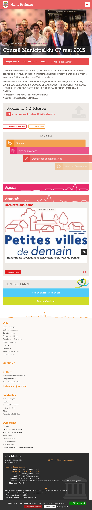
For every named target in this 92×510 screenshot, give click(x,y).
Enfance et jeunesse (15, 386)
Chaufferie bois (8, 354)
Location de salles (9, 438)
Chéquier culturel (9, 379)
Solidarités (9, 395)
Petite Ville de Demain (11, 351)
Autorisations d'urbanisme (12, 432)
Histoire (6, 345)
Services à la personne (11, 405)
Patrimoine (7, 348)
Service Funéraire (9, 442)
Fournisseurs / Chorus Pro (12, 339)
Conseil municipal (9, 327)
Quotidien (9, 363)
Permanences (8, 435)
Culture (7, 372)
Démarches (10, 422)
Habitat (5, 402)
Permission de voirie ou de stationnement (18, 448)
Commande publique (10, 336)
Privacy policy (62, 507)
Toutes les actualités (12, 272)
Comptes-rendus (9, 333)
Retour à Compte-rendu (15, 126)
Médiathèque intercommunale (14, 376)
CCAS (5, 411)
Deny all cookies (33, 507)
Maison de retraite (9, 408)
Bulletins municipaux (10, 330)
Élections (6, 426)
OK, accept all (78, 503)
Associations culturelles (11, 382)
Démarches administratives (13, 429)
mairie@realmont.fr (66, 460)
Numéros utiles (8, 445)
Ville (5, 323)
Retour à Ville (37, 126)
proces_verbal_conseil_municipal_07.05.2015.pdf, (30, 114)
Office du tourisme (9, 342)
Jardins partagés (9, 399)
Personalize (50, 507)
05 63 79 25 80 (53, 460)
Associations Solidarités (11, 414)
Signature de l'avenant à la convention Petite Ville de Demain (46, 235)
